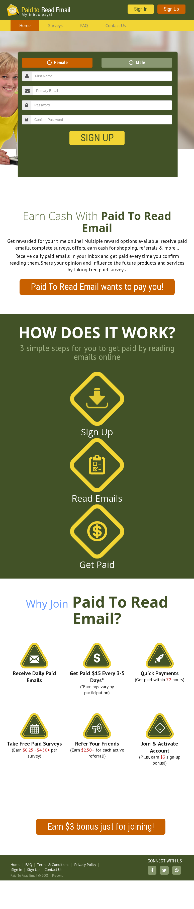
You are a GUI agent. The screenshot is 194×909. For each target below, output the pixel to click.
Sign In (140, 9)
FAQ (84, 25)
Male (140, 62)
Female (61, 62)
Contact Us (116, 25)
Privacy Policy (85, 864)
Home (25, 25)
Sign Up (171, 9)
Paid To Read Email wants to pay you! (97, 287)
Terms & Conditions (53, 864)
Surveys (55, 25)
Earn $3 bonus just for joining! (100, 826)
